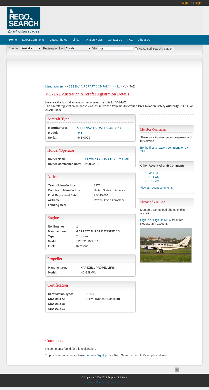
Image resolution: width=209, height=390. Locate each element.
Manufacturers (54, 86)
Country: (14, 48)
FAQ (130, 39)
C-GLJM (153, 181)
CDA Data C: (56, 308)
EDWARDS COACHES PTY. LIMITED (109, 159)
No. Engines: (57, 226)
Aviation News (93, 39)
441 (117, 86)
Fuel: (51, 246)
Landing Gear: (57, 205)
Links (76, 39)
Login (198, 2)
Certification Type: (60, 294)
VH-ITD (153, 172)
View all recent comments (156, 187)
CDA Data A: (56, 298)
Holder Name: (57, 159)
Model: (53, 132)
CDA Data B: (56, 303)
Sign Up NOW (162, 220)
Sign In (144, 220)
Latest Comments (33, 39)
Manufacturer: (58, 127)
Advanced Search (150, 48)
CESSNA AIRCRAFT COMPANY (89, 86)
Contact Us (115, 39)
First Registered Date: (63, 195)
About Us (144, 39)
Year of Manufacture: (62, 185)
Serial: (52, 137)
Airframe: (54, 200)
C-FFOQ (153, 176)
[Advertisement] (121, 18)
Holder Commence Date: (64, 164)
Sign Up (187, 2)
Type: (51, 236)
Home (13, 39)
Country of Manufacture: (64, 190)
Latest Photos (58, 39)
